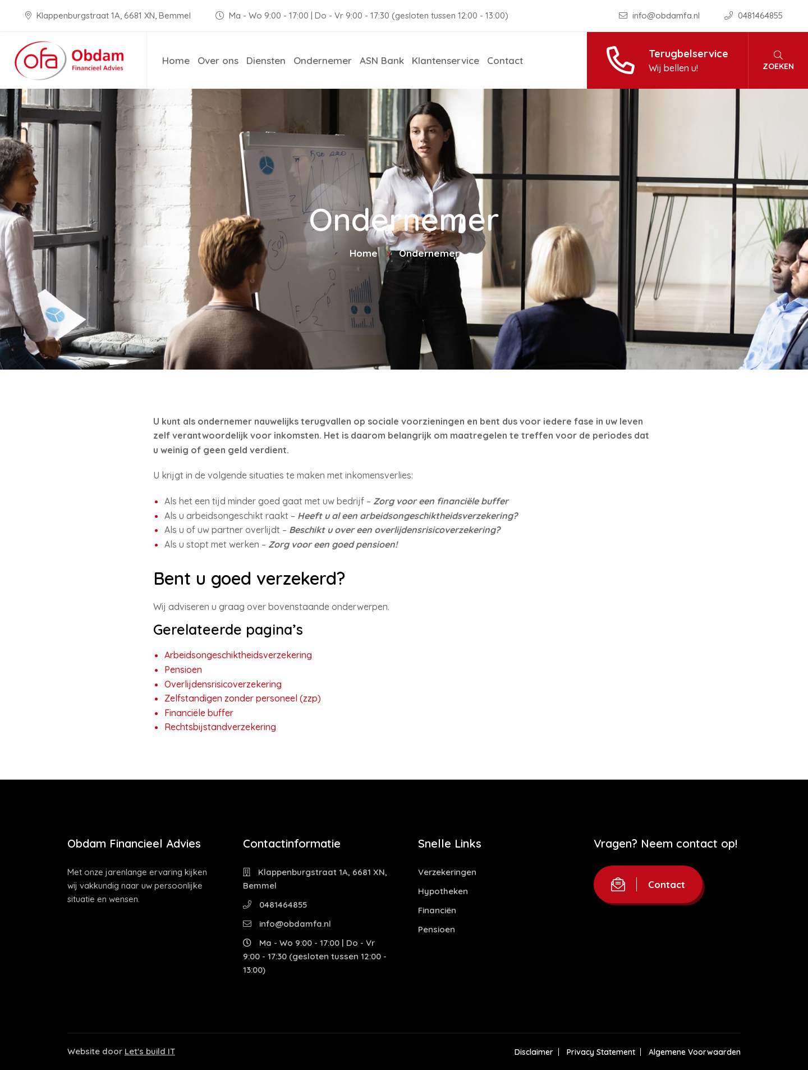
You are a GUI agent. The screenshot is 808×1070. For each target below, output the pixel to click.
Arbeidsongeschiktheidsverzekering (238, 655)
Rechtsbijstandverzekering (220, 726)
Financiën (437, 910)
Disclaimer (534, 1052)
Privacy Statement (601, 1052)
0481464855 (753, 15)
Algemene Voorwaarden (695, 1052)
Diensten (266, 60)
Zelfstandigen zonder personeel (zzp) (242, 698)
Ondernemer (322, 60)
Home (176, 60)
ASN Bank (382, 60)
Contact (505, 60)
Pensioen (183, 669)
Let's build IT (150, 1051)
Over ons (218, 60)
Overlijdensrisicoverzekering (223, 684)
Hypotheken (443, 891)
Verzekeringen (447, 872)
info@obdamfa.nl (660, 15)
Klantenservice (445, 60)
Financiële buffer (198, 712)
